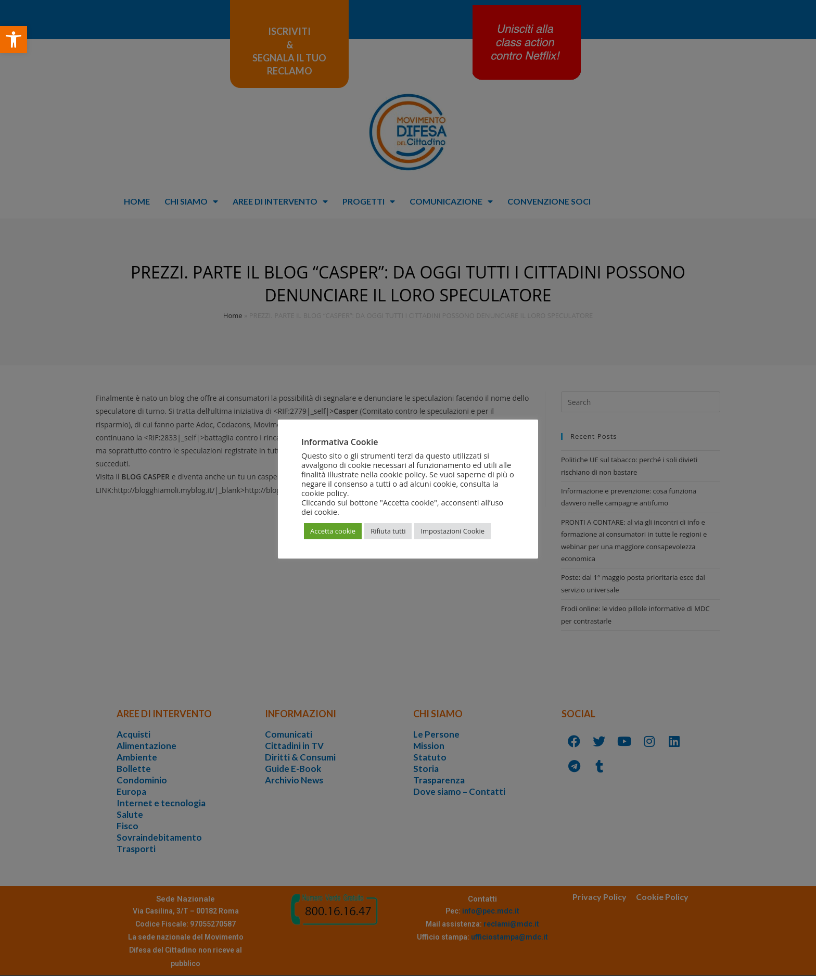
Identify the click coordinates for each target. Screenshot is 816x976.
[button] (13, 39)
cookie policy (324, 493)
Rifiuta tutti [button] (388, 531)
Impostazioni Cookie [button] (452, 531)
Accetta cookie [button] (332, 531)
